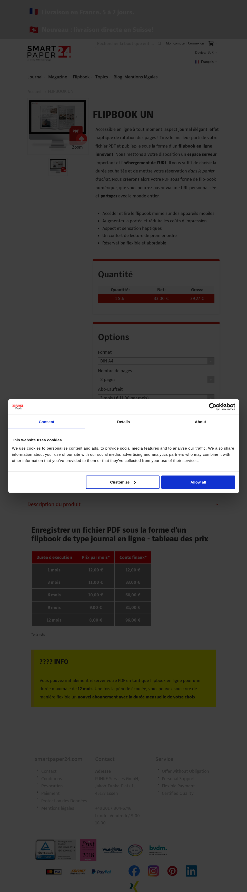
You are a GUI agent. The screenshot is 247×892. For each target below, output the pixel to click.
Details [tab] (123, 422)
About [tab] (200, 422)
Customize (123, 482)
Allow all (198, 482)
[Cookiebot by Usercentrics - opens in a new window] (212, 407)
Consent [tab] (46, 422)
